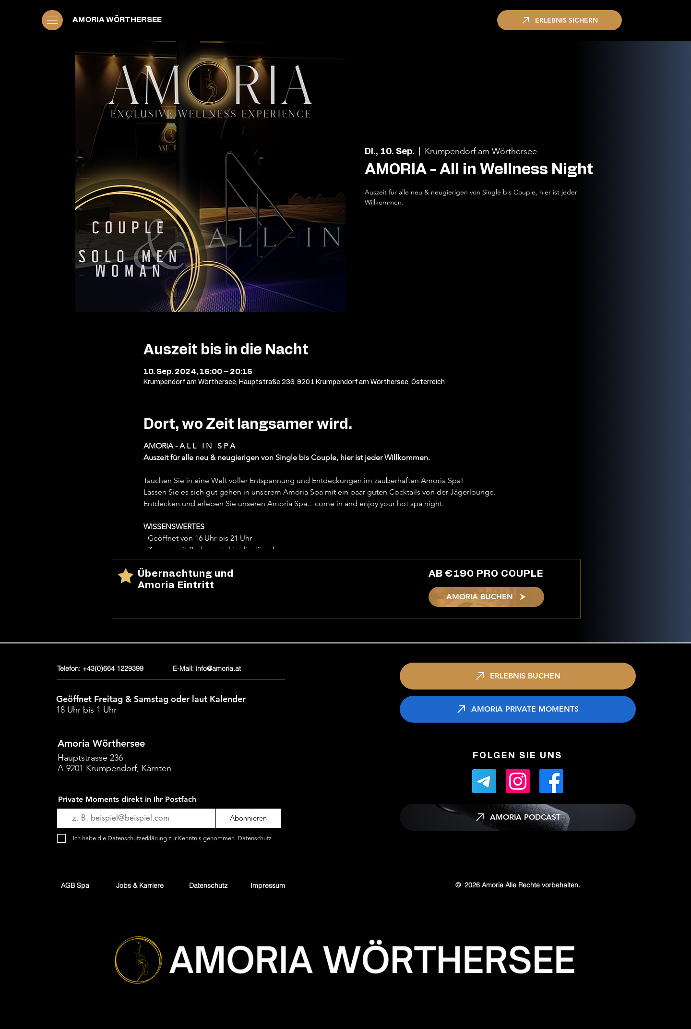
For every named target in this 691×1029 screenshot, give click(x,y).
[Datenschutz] (208, 885)
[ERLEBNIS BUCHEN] (518, 676)
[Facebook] (551, 781)
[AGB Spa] (75, 885)
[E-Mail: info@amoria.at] (230, 669)
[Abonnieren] (248, 818)
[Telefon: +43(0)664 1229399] (112, 669)
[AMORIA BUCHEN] (486, 597)
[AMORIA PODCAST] (518, 817)
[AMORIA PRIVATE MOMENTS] (518, 709)
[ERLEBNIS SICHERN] (559, 20)
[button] (52, 20)
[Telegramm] (484, 781)
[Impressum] (268, 885)
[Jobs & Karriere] (140, 885)
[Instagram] (518, 781)
